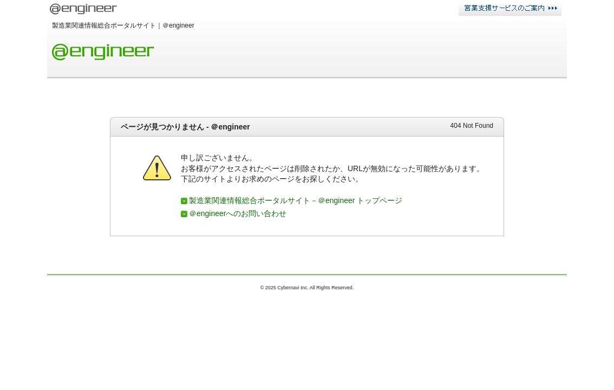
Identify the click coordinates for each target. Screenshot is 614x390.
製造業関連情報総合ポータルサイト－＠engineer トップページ (295, 200)
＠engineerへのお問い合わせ (238, 213)
